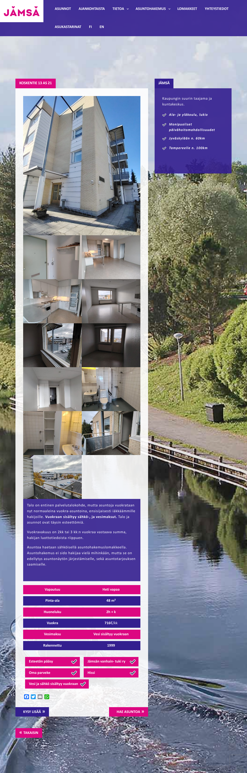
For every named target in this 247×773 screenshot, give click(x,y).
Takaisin (30, 733)
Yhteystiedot (216, 9)
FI (90, 27)
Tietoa (118, 9)
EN (102, 27)
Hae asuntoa (128, 712)
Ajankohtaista (92, 9)
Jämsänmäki (22, 11)
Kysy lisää (32, 712)
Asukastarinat (68, 27)
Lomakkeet (187, 9)
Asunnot (63, 9)
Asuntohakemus (151, 9)
